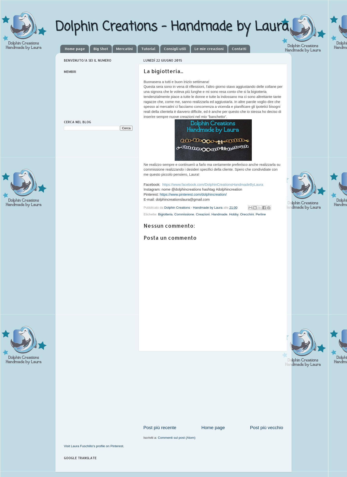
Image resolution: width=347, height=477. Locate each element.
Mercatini (124, 48)
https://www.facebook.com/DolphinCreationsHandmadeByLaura (212, 185)
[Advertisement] (213, 388)
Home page (75, 48)
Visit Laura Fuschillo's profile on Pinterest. (94, 446)
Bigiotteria (165, 214)
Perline (261, 214)
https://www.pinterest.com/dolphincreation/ (193, 194)
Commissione (184, 214)
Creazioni (203, 214)
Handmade (219, 214)
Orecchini (247, 214)
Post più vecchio (266, 427)
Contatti (239, 48)
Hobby (233, 214)
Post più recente (159, 427)
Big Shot (100, 48)
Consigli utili (175, 48)
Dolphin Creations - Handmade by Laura (172, 27)
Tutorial (148, 48)
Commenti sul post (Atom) (176, 437)
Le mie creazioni (209, 48)
